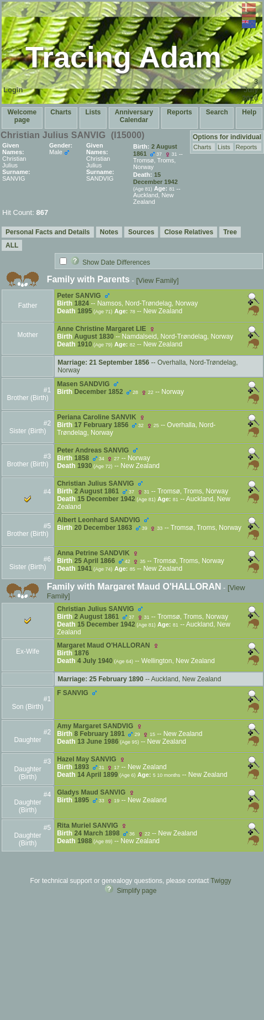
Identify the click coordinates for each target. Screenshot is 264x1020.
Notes (109, 232)
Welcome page (22, 116)
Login (13, 90)
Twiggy (220, 881)
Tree (230, 232)
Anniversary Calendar (134, 116)
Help (249, 112)
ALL (12, 245)
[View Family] (157, 280)
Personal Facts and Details (48, 232)
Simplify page (136, 891)
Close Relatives (188, 232)
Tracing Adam (123, 56)
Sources (141, 232)
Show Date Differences (110, 262)
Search (217, 112)
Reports (179, 112)
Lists (93, 112)
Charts (60, 112)
